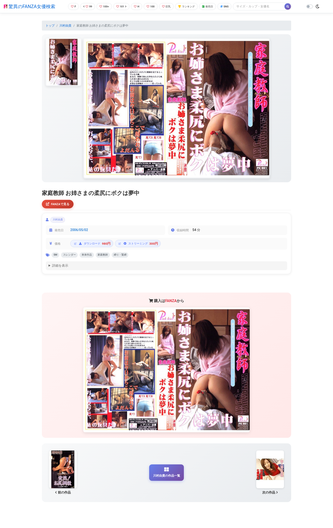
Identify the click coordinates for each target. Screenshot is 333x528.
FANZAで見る (59, 205)
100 (151, 6)
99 (85, 6)
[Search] (267, 6)
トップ (50, 25)
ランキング (190, 6)
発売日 (213, 6)
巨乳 (168, 6)
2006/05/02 (79, 232)
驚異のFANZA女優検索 (29, 6)
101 (120, 6)
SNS (232, 6)
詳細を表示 (60, 269)
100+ (102, 6)
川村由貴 (65, 25)
